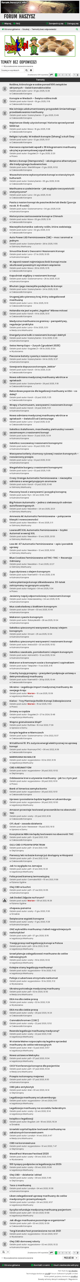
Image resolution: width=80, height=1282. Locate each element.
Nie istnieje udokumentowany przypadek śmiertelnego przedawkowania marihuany (42, 110)
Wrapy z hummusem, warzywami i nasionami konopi (40, 404)
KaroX (30, 101)
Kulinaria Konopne (20, 211)
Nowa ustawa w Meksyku (24, 1055)
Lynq (30, 460)
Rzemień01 (33, 574)
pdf (29, 837)
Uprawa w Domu (19, 728)
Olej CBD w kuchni (20, 887)
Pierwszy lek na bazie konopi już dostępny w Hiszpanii (41, 855)
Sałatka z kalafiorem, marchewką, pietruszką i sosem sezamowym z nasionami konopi (41, 431)
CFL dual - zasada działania (25, 823)
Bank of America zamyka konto (28, 788)
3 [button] (62, 75)
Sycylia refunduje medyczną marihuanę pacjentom (40, 1209)
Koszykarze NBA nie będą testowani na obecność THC (41, 834)
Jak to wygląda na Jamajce (25, 865)
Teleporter (32, 665)
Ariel (29, 1047)
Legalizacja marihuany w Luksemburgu (32, 1097)
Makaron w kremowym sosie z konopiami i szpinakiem (41, 662)
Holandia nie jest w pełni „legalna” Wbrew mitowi (38, 310)
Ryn (29, 495)
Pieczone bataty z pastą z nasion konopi (33, 356)
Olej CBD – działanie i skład (25, 1174)
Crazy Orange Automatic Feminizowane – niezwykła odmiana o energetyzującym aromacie (40, 480)
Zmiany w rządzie (19, 711)
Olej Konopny (18, 773)
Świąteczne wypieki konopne (26, 918)
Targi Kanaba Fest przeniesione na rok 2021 (35, 1230)
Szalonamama (35, 208)
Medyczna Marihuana (22, 330)
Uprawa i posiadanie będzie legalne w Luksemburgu (40, 799)
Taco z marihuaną (20, 1185)
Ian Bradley (73, 1271)
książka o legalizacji (21, 1118)
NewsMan (32, 508)
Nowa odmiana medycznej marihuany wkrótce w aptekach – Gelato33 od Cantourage (38, 417)
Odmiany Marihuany (21, 246)
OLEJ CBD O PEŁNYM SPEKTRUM (27, 844)
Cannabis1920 (34, 879)
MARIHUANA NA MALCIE (22, 757)
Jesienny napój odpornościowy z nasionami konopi (40, 596)
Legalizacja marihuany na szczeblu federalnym (37, 1108)
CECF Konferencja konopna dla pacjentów (34, 1065)
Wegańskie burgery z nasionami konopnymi (35, 467)
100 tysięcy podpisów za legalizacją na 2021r (35, 1164)
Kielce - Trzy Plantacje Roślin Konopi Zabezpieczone (40, 700)
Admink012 (33, 655)
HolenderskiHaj (35, 599)
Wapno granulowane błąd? (25, 722)
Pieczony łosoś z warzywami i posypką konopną (37, 491)
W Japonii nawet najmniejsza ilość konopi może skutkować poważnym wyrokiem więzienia (37, 263)
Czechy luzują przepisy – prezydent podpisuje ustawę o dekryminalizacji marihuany (42, 675)
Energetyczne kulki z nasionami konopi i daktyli (37, 335)
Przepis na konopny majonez (26, 1076)
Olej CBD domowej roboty (24, 1241)
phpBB (47, 1274)
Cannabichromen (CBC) (24, 1020)
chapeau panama (20, 908)
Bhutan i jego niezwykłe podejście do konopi (35, 286)
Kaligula (31, 588)
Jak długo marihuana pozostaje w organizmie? (37, 1220)
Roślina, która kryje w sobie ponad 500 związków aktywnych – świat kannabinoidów (38, 86)
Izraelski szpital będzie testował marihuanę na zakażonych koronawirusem (37, 1131)
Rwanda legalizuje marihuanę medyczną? (34, 1030)
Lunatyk (31, 1135)
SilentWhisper (34, 167)
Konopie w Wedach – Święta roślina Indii (33, 98)
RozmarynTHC (34, 749)
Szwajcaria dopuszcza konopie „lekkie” (32, 366)
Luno (30, 90)
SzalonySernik (34, 115)
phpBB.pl (74, 1276)
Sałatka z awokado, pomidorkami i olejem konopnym (41, 652)
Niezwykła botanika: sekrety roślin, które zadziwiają (40, 226)
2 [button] (59, 75)
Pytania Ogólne (19, 882)
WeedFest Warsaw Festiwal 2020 (29, 1153)
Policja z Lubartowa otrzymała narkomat (33, 978)
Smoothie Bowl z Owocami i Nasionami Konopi (36, 251)
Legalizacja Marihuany (22, 696)
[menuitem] (16, 24)
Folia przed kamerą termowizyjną (29, 876)
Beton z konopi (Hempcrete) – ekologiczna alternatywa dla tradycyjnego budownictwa (42, 162)
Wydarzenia (17, 351)
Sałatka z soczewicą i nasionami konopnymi (35, 443)
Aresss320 (32, 644)
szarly (30, 816)
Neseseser (32, 826)
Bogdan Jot (33, 1121)
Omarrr (31, 609)
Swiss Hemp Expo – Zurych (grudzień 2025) (34, 345)
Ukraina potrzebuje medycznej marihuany (34, 988)
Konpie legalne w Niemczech (26, 732)
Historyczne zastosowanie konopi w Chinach (36, 216)
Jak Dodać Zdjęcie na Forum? (26, 897)
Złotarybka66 (34, 620)
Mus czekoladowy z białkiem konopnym (33, 606)
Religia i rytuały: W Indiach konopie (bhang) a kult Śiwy (41, 136)
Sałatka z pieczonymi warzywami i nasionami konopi (40, 641)
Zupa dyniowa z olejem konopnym (29, 571)
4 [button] (66, 75)
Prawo (14, 156)
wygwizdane (34, 760)
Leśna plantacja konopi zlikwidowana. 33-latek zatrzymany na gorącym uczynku (37, 584)
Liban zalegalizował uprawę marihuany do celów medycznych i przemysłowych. (38, 1197)
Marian (31, 693)
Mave (30, 129)
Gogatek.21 (33, 153)
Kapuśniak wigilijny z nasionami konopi (32, 275)
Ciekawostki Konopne (22, 93)
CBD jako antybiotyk (21, 1087)
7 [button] (74, 75)
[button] (51, 75)
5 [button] (69, 75)
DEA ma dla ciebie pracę (23, 999)
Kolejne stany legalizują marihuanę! (31, 967)
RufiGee (31, 725)
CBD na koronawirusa (22, 1143)
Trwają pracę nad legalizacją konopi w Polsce (36, 943)
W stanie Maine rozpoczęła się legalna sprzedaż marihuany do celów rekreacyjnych (38, 1043)
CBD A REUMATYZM (20, 767)
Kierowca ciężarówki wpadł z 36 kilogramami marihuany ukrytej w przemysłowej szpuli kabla (42, 149)
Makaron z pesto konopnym (26, 617)
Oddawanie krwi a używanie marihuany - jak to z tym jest (43, 778)
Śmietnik (16, 914)
